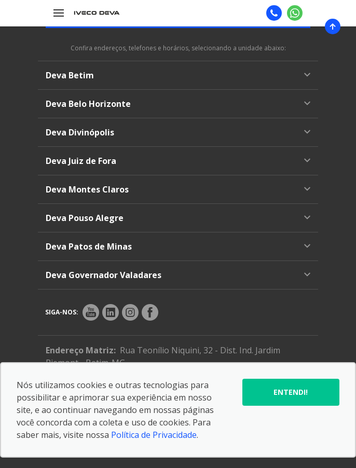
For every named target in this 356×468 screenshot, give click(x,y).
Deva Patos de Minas (178, 246)
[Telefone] (274, 13)
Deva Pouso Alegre (178, 218)
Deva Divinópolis (178, 132)
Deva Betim (178, 75)
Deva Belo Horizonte (178, 103)
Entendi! (290, 392)
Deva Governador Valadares (178, 275)
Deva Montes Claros (178, 189)
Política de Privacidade (154, 435)
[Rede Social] (91, 312)
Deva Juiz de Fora (178, 161)
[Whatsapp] (295, 13)
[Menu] (59, 13)
